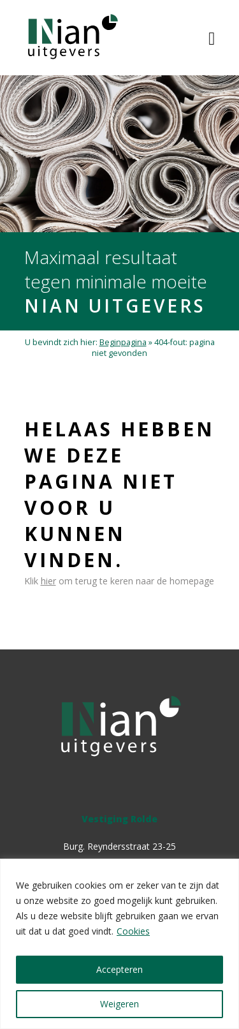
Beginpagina (123, 342)
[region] (119, 944)
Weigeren (119, 1004)
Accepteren (119, 969)
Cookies (133, 931)
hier (48, 581)
